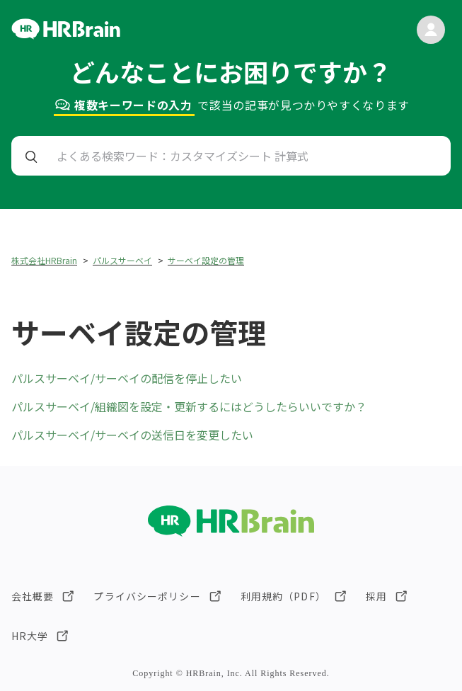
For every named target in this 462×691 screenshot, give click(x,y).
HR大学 (29, 636)
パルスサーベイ (122, 260)
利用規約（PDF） (283, 596)
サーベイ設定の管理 (206, 260)
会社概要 (32, 596)
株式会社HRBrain (44, 260)
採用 (376, 596)
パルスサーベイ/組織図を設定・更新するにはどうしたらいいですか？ (188, 406)
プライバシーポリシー (146, 596)
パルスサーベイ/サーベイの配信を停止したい (126, 378)
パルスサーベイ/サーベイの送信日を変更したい (132, 434)
